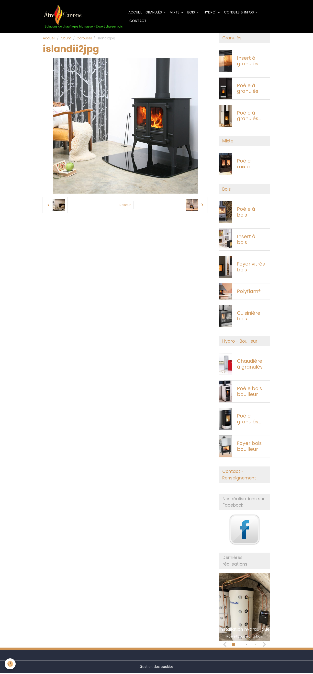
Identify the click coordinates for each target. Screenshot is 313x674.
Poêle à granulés (247, 88)
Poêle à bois (246, 213)
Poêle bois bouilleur (249, 392)
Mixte (175, 12)
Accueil (136, 12)
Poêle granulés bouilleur (247, 420)
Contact (138, 20)
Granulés (155, 12)
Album (65, 38)
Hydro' (210, 12)
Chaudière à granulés (250, 365)
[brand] (83, 17)
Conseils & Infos (240, 12)
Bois (192, 12)
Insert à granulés (247, 61)
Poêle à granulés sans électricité (249, 116)
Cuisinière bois (248, 316)
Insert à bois (246, 240)
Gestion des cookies (156, 667)
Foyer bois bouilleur (249, 447)
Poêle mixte (244, 164)
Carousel (84, 38)
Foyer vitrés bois (251, 267)
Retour (125, 205)
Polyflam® (249, 292)
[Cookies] (10, 663)
